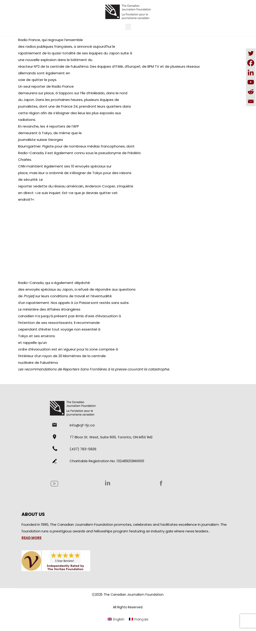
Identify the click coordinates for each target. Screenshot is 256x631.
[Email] (251, 101)
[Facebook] (251, 63)
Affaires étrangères (63, 309)
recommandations (40, 369)
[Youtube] (251, 82)
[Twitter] (251, 53)
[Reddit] (251, 92)
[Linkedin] (251, 72)
